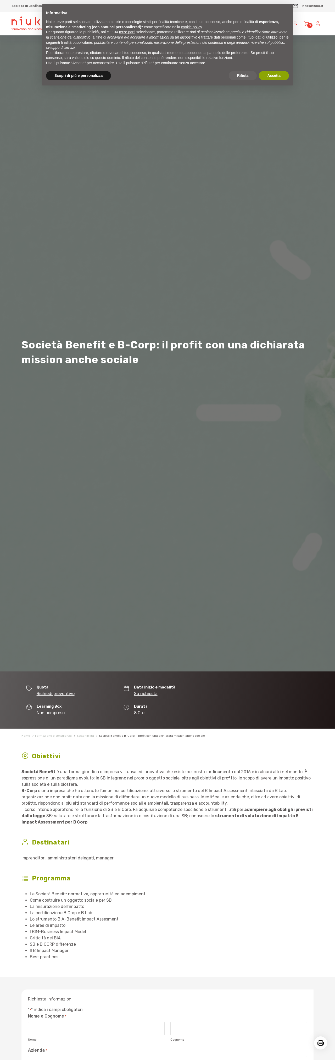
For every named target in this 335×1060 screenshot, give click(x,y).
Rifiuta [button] (243, 75)
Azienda (37, 1050)
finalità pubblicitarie (76, 42)
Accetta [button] (274, 75)
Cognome (177, 1039)
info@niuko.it (307, 6)
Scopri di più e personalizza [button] (78, 75)
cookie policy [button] (191, 27)
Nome (32, 1039)
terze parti (127, 32)
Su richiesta (146, 693)
